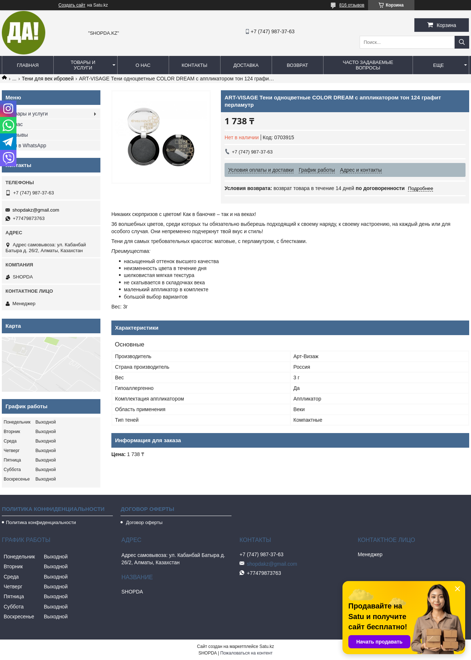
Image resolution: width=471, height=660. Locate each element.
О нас (142, 65)
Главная (28, 65)
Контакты (194, 65)
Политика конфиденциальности (41, 522)
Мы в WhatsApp (27, 145)
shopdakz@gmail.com (35, 210)
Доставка (246, 65)
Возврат (297, 65)
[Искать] (462, 42)
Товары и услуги (83, 65)
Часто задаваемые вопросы (368, 65)
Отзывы (18, 135)
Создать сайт (71, 5)
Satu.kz (266, 646)
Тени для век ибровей (48, 78)
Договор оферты (143, 522)
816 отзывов (351, 5)
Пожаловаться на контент (246, 653)
